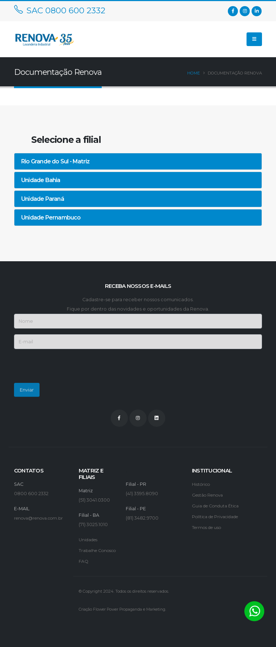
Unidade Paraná (42, 198)
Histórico (202, 484)
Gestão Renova (210, 495)
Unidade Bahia (40, 180)
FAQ (84, 561)
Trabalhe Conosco (100, 550)
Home (193, 73)
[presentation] (68, 369)
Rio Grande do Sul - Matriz (55, 161)
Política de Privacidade (219, 516)
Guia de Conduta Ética (218, 505)
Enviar (27, 390)
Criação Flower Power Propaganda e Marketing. (126, 609)
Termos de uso (209, 527)
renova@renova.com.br (42, 518)
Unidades (90, 539)
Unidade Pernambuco (51, 217)
